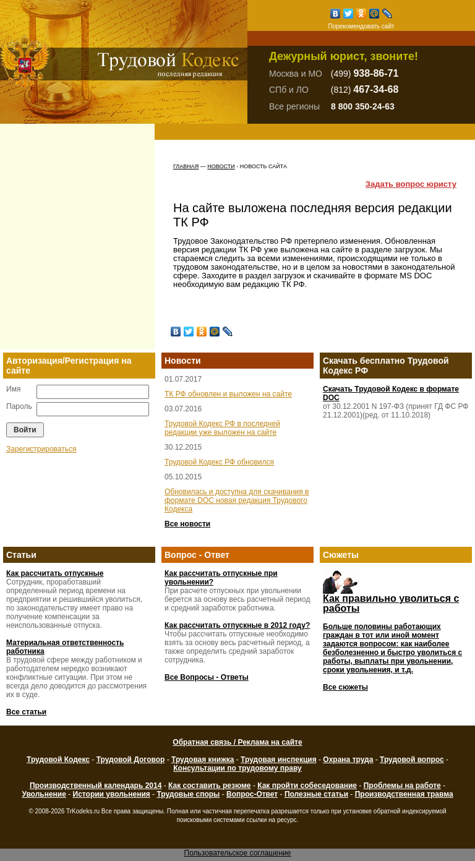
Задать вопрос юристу (411, 184)
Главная (186, 166)
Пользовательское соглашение (237, 853)
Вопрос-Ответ (252, 794)
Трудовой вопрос (412, 759)
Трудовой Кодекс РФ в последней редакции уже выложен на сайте (222, 428)
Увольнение (44, 794)
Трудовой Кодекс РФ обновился (219, 462)
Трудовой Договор (130, 759)
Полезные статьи (316, 794)
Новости (220, 166)
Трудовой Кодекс (58, 759)
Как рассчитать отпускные (54, 573)
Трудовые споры (188, 794)
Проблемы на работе (402, 785)
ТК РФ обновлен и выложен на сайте (228, 394)
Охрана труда (348, 759)
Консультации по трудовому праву (237, 768)
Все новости (187, 524)
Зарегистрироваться (41, 449)
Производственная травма (404, 794)
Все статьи (26, 712)
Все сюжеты (345, 687)
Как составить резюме (209, 785)
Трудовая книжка (202, 759)
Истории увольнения (111, 794)
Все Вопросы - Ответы (207, 677)
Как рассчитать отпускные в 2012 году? (237, 625)
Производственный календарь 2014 (95, 785)
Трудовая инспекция (279, 759)
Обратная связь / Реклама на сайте (237, 742)
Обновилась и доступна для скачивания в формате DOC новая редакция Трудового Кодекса (237, 500)
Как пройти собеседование (307, 785)
